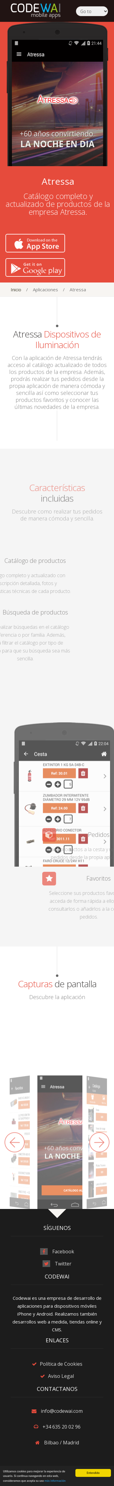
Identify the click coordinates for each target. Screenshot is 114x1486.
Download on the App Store (38, 243)
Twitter (63, 1263)
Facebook (63, 1251)
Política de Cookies (61, 1364)
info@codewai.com (62, 1411)
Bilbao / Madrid (61, 1442)
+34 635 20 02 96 (62, 1426)
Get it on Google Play (38, 267)
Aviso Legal (61, 1376)
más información (54, 1481)
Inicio (16, 289)
